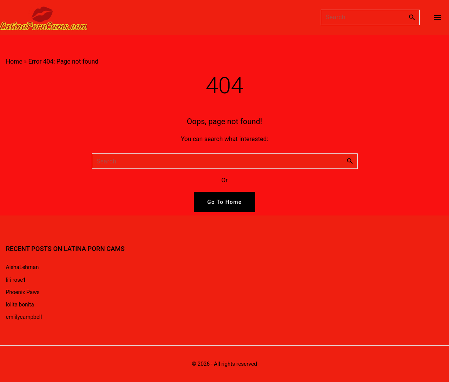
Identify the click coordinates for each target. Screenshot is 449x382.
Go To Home (224, 202)
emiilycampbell (24, 317)
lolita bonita (20, 304)
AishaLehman (22, 267)
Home (14, 61)
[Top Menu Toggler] (437, 17)
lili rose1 (16, 280)
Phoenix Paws (23, 292)
